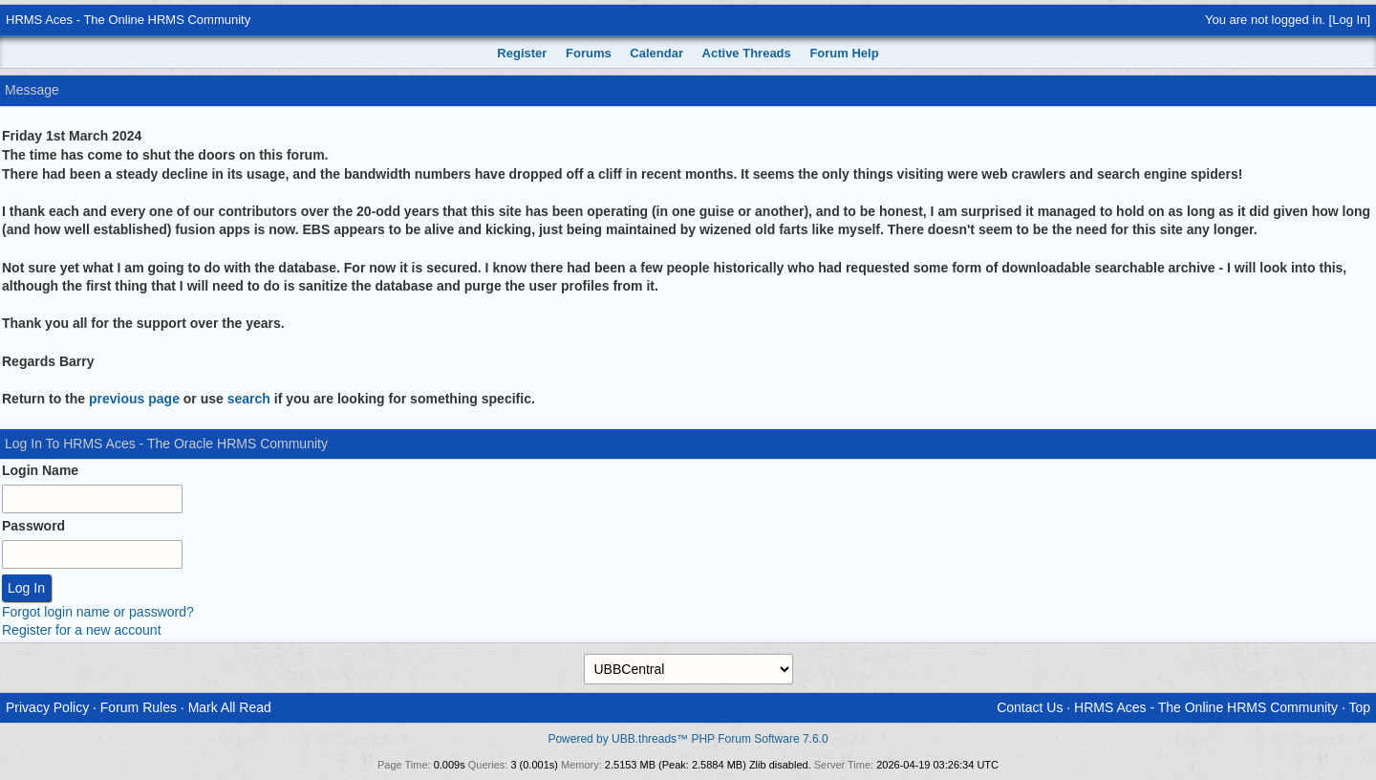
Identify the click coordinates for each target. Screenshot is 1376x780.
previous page (134, 398)
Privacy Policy (47, 707)
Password (33, 525)
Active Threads (746, 53)
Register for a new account (81, 630)
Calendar (656, 53)
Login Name (40, 470)
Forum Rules (138, 707)
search (248, 398)
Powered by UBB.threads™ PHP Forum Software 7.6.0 (688, 739)
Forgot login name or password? (98, 611)
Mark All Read (229, 707)
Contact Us (1030, 707)
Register (522, 53)
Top (1359, 707)
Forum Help (843, 53)
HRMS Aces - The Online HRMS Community (128, 19)
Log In (1349, 19)
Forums (589, 53)
